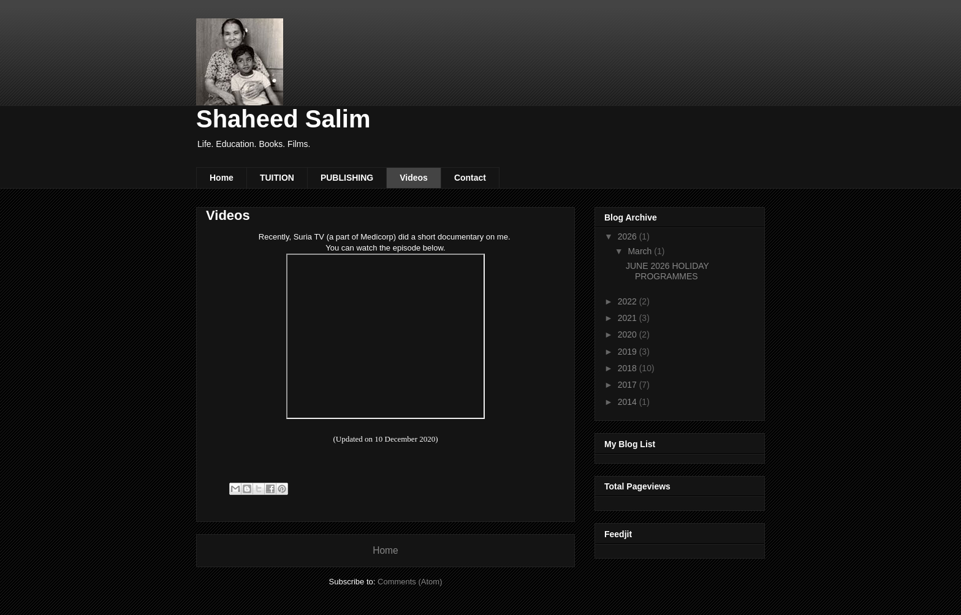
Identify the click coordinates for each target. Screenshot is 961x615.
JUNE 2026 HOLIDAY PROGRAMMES (667, 271)
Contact (470, 178)
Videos (414, 178)
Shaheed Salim (283, 118)
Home (222, 178)
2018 (628, 368)
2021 (628, 318)
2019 (628, 352)
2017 (628, 385)
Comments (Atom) (410, 581)
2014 (628, 402)
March (641, 251)
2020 (628, 334)
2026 (628, 236)
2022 (628, 301)
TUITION (277, 178)
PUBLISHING (347, 178)
